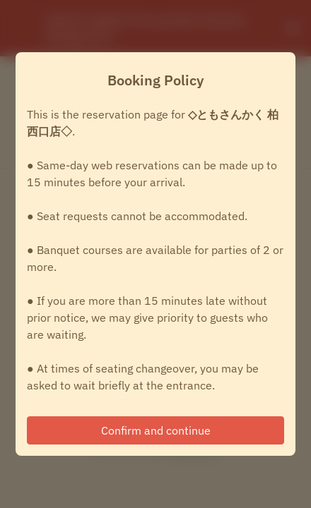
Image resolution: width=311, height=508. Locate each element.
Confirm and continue (156, 430)
